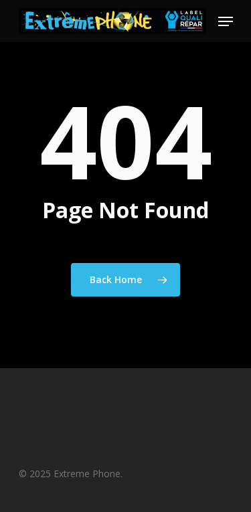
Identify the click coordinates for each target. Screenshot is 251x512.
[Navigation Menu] (225, 21)
